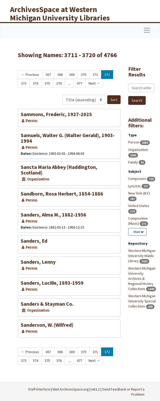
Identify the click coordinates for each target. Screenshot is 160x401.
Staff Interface (39, 389)
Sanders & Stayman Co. (47, 304)
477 (79, 83)
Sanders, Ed (34, 241)
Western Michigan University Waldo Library (141, 255)
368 (60, 74)
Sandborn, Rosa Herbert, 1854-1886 (62, 193)
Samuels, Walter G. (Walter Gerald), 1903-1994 (68, 138)
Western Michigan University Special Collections (142, 301)
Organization (138, 149)
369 (71, 74)
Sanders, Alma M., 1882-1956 (53, 214)
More (139, 232)
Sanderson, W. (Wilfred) (47, 325)
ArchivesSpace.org (74, 389)
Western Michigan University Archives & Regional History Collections (141, 278)
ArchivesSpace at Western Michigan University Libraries (60, 13)
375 (47, 83)
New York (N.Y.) (139, 193)
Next (94, 83)
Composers (137, 178)
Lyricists (135, 186)
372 (107, 74)
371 (95, 74)
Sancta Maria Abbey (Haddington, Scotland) (59, 170)
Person (134, 142)
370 (83, 74)
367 (48, 74)
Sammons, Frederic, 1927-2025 (56, 114)
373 (23, 83)
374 (35, 83)
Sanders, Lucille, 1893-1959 (52, 283)
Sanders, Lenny (38, 262)
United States (138, 205)
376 (59, 83)
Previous (30, 74)
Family (133, 162)
